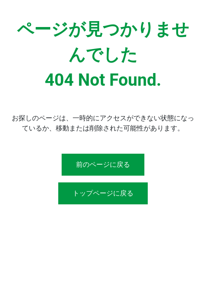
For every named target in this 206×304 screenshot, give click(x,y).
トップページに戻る (103, 193)
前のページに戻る (103, 164)
